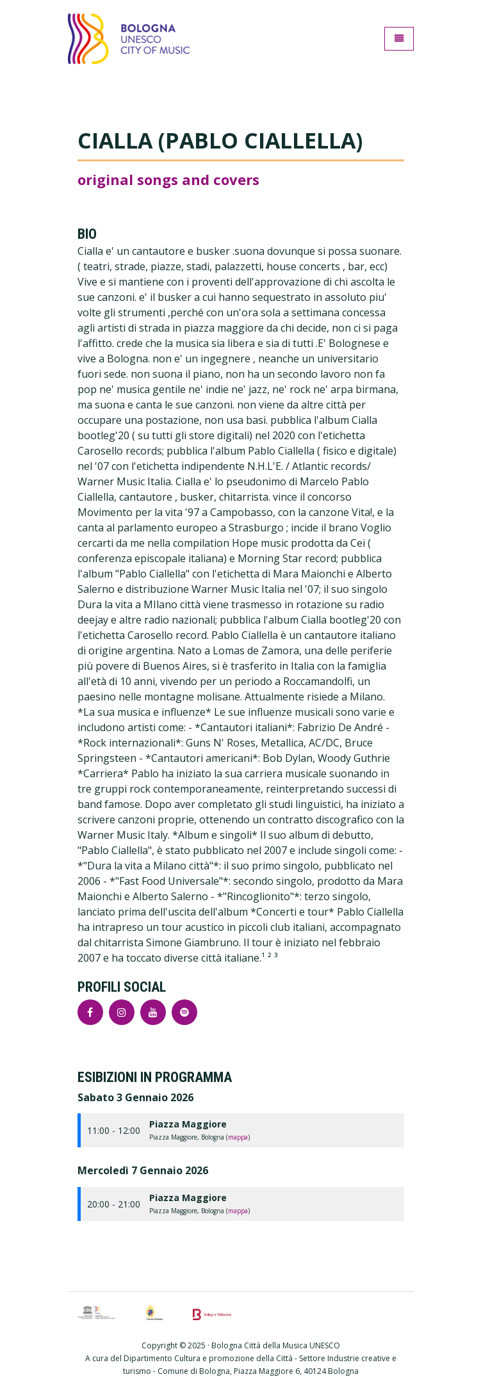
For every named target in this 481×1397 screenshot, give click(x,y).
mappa (238, 1137)
